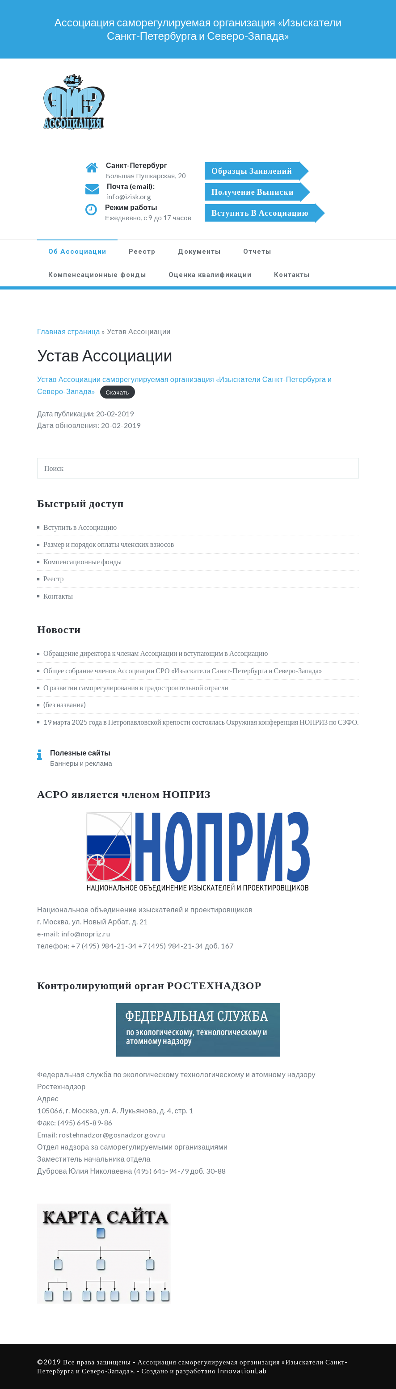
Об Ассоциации (77, 252)
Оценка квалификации (210, 275)
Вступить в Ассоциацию (80, 527)
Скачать (117, 391)
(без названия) (64, 704)
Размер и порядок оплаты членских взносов (108, 544)
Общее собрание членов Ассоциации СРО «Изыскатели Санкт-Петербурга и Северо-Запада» (182, 670)
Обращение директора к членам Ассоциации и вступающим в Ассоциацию (155, 653)
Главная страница (68, 331)
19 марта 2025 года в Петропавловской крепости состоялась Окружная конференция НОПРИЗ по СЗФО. (200, 722)
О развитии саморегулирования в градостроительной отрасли (135, 687)
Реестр (142, 252)
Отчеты (257, 252)
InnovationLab (242, 1371)
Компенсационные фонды (97, 275)
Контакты (292, 275)
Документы (199, 252)
